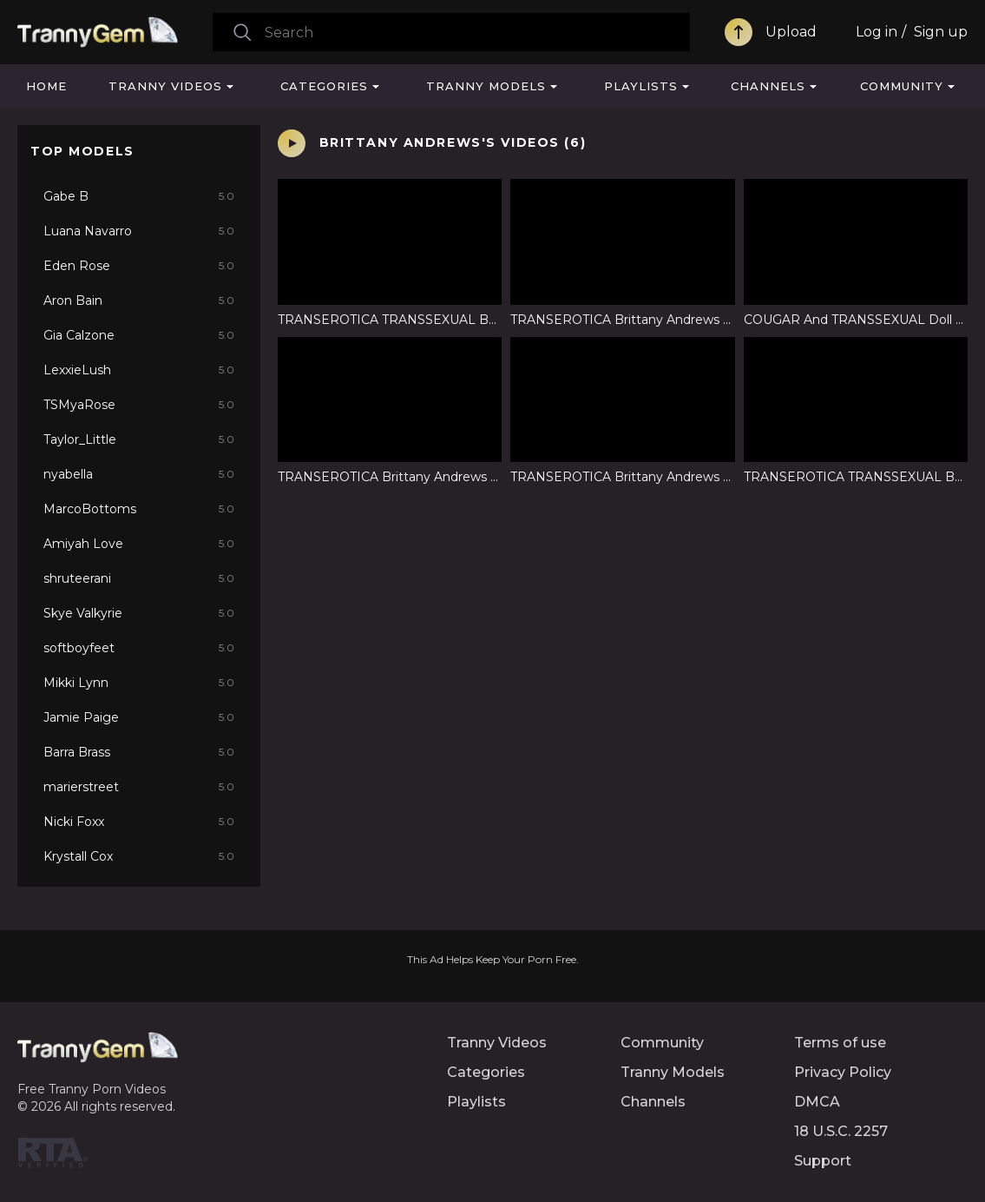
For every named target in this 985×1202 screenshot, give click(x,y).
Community (901, 86)
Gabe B (138, 196)
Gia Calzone (138, 335)
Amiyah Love (138, 543)
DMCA (817, 1101)
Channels (768, 86)
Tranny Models (486, 86)
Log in (876, 31)
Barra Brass (138, 752)
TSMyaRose (138, 404)
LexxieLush (138, 370)
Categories (324, 86)
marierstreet (138, 786)
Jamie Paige (138, 717)
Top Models (82, 151)
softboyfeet (138, 648)
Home (46, 86)
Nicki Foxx (138, 821)
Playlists (641, 86)
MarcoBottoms (138, 509)
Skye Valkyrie (138, 613)
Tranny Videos (165, 86)
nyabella (138, 474)
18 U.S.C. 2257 (841, 1131)
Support (822, 1160)
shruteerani (138, 578)
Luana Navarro (138, 231)
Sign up (941, 31)
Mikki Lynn (138, 682)
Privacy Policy (842, 1072)
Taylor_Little (138, 439)
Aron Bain (138, 300)
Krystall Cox (138, 856)
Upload (791, 31)
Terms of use (840, 1042)
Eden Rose (138, 265)
